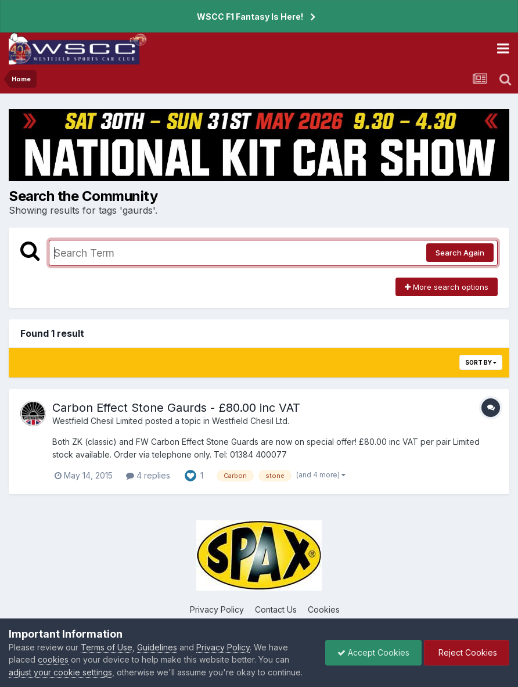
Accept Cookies (373, 652)
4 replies (148, 475)
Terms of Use (106, 647)
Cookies (324, 609)
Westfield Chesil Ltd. (250, 421)
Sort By (481, 362)
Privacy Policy (217, 609)
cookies (53, 659)
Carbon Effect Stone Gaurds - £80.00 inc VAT (176, 408)
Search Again (460, 252)
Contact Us (276, 609)
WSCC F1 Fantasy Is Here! (250, 16)
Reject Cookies (466, 652)
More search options (446, 287)
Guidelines (157, 647)
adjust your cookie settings (60, 672)
